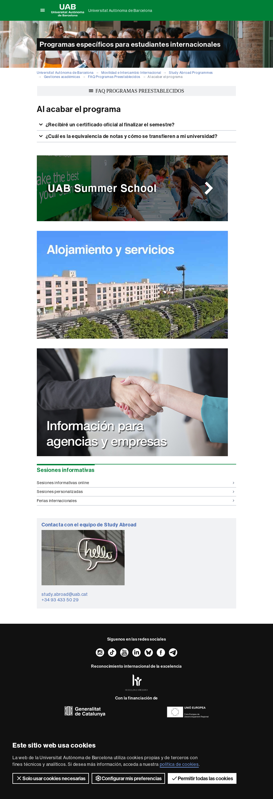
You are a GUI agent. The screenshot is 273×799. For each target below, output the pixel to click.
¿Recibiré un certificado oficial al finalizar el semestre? (110, 124)
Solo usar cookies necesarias (51, 778)
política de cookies (179, 764)
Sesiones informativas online (135, 482)
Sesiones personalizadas (135, 491)
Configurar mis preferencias (128, 778)
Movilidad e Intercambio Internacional (131, 72)
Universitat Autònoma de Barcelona (120, 10)
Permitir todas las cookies (202, 778)
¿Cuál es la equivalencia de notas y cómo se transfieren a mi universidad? (131, 136)
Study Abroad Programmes (191, 72)
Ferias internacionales (135, 500)
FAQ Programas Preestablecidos (114, 77)
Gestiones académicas (62, 77)
